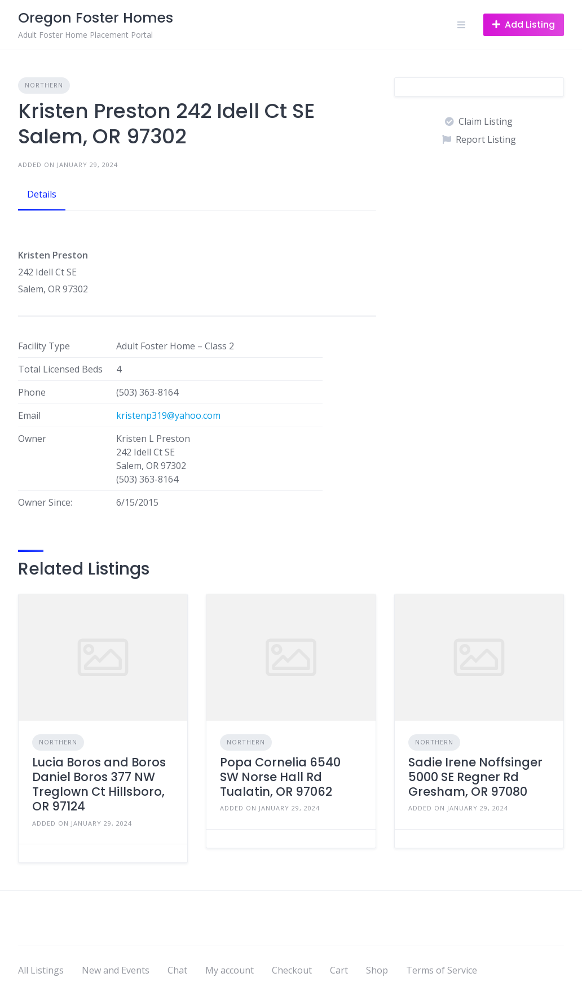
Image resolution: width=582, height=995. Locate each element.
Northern (44, 85)
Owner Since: (45, 502)
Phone (32, 392)
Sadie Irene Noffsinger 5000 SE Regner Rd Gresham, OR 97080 (475, 777)
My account (229, 970)
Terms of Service (441, 970)
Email (29, 415)
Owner (32, 438)
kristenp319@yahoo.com (168, 415)
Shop (377, 970)
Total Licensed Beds (60, 369)
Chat (177, 970)
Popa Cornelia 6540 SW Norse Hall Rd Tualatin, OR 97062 (280, 777)
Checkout (292, 970)
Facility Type (44, 346)
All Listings (41, 970)
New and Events (115, 970)
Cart (339, 970)
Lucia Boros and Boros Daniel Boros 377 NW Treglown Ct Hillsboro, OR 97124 (99, 784)
